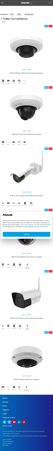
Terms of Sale (7, 439)
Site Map (5, 445)
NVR (19, 14)
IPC (12, 14)
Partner (5, 402)
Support (6, 410)
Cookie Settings (28, 224)
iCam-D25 (26, 131)
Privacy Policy (44, 226)
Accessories (29, 14)
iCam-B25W (26, 315)
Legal (5, 414)
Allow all (26, 234)
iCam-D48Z (26, 253)
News (5, 406)
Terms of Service (8, 441)
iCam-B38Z (26, 192)
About (5, 398)
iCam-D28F (26, 70)
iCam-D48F (26, 376)
